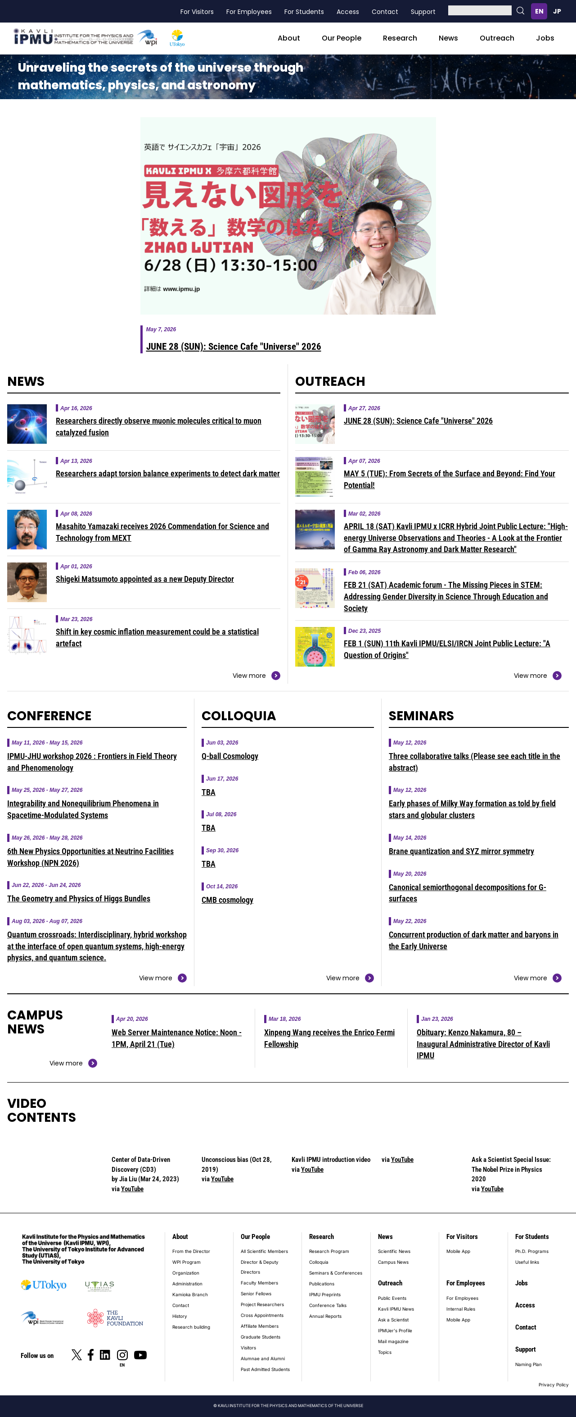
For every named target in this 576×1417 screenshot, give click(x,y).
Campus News (393, 1262)
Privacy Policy (554, 1384)
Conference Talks (327, 1305)
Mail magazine (393, 1341)
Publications (321, 1283)
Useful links (527, 1262)
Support (423, 11)
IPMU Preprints (325, 1294)
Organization (185, 1272)
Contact (385, 11)
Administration (187, 1283)
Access (348, 11)
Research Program (329, 1251)
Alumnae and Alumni (263, 1358)
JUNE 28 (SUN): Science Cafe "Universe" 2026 (233, 346)
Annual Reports (325, 1316)
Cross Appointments (262, 1315)
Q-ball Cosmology (230, 756)
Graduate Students (260, 1336)
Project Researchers (262, 1304)
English (539, 11)
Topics (385, 1352)
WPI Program (186, 1262)
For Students (304, 11)
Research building (191, 1327)
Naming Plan (528, 1364)
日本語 (557, 11)
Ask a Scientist (393, 1319)
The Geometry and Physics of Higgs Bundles (78, 898)
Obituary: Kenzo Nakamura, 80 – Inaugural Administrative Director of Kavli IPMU (483, 1044)
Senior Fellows (256, 1293)
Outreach (497, 38)
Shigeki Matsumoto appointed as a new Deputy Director (145, 579)
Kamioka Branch (190, 1294)
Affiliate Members (260, 1326)
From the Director (191, 1251)
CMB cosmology (227, 900)
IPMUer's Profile (395, 1330)
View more (249, 675)
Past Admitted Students (265, 1369)
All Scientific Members (264, 1251)
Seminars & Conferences (335, 1272)
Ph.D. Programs (532, 1251)
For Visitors (197, 11)
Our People (341, 38)
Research (400, 38)
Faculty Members (259, 1282)
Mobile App (458, 1251)
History (179, 1316)
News (448, 38)
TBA (209, 792)
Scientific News (394, 1251)
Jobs (545, 38)
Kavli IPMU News (396, 1309)
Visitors (248, 1347)
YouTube (132, 1189)
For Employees (249, 11)
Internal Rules (460, 1309)
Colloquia (318, 1262)
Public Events (392, 1298)
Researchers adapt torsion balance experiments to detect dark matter (168, 473)
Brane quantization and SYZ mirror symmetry (461, 851)
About (289, 38)
